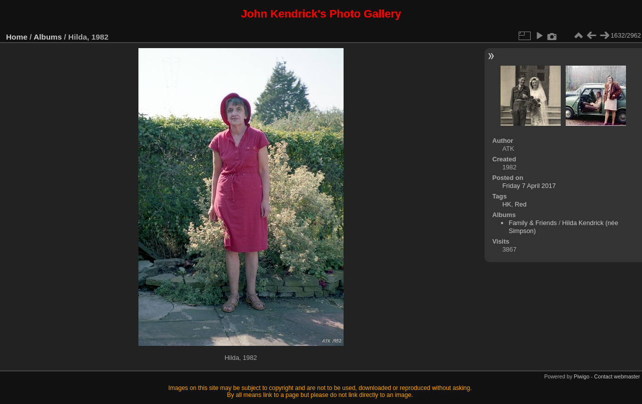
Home (17, 37)
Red (520, 204)
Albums (48, 37)
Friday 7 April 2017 (529, 185)
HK (506, 204)
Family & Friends (533, 223)
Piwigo (581, 376)
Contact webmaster (617, 376)
